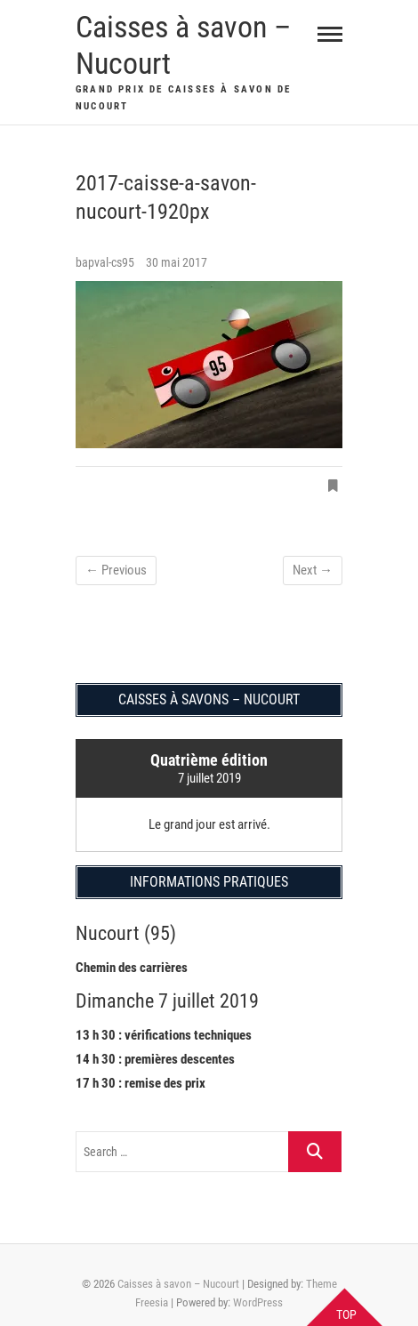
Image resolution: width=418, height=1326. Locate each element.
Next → (313, 570)
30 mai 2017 (176, 262)
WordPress (258, 1302)
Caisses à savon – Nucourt (183, 45)
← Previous (116, 570)
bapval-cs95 (106, 262)
